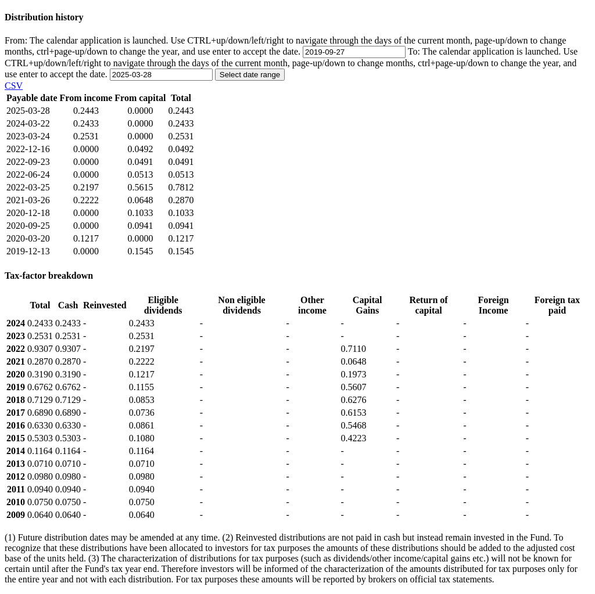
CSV (14, 86)
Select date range (250, 74)
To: (291, 62)
